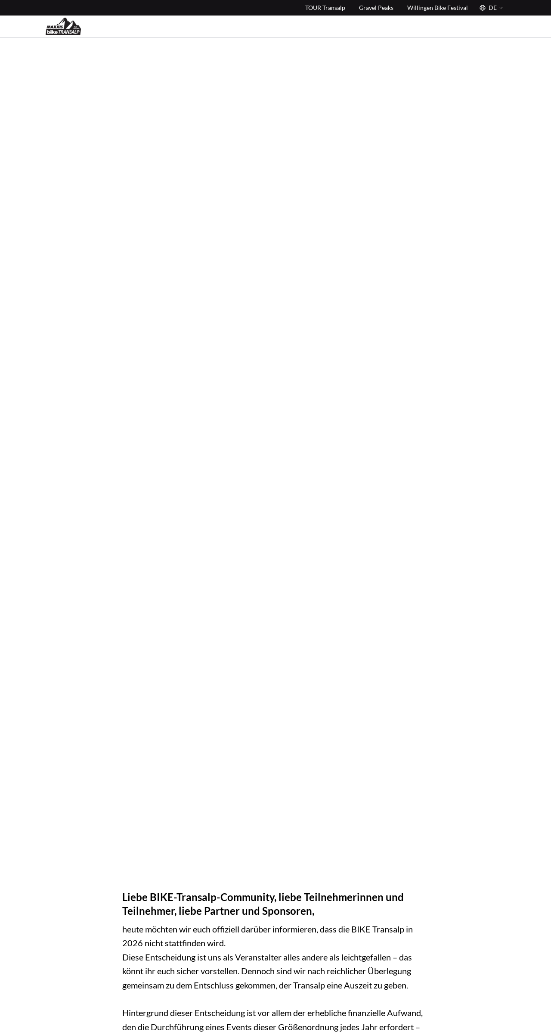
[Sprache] (490, 8)
